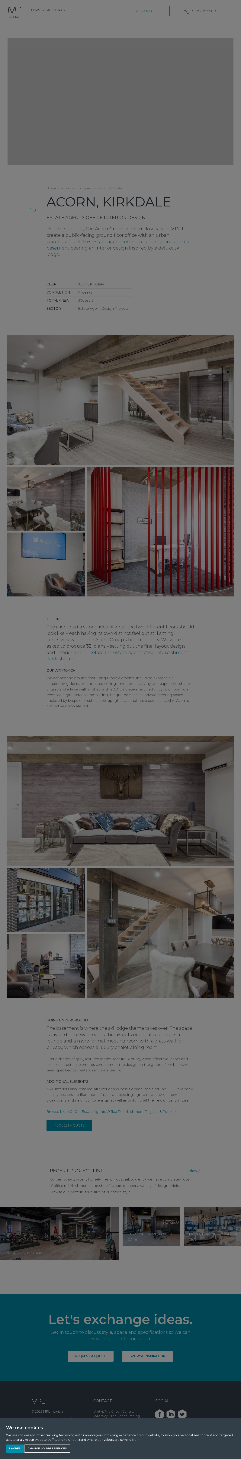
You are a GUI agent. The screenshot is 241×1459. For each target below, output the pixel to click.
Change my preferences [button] (47, 1448)
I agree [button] (15, 1448)
